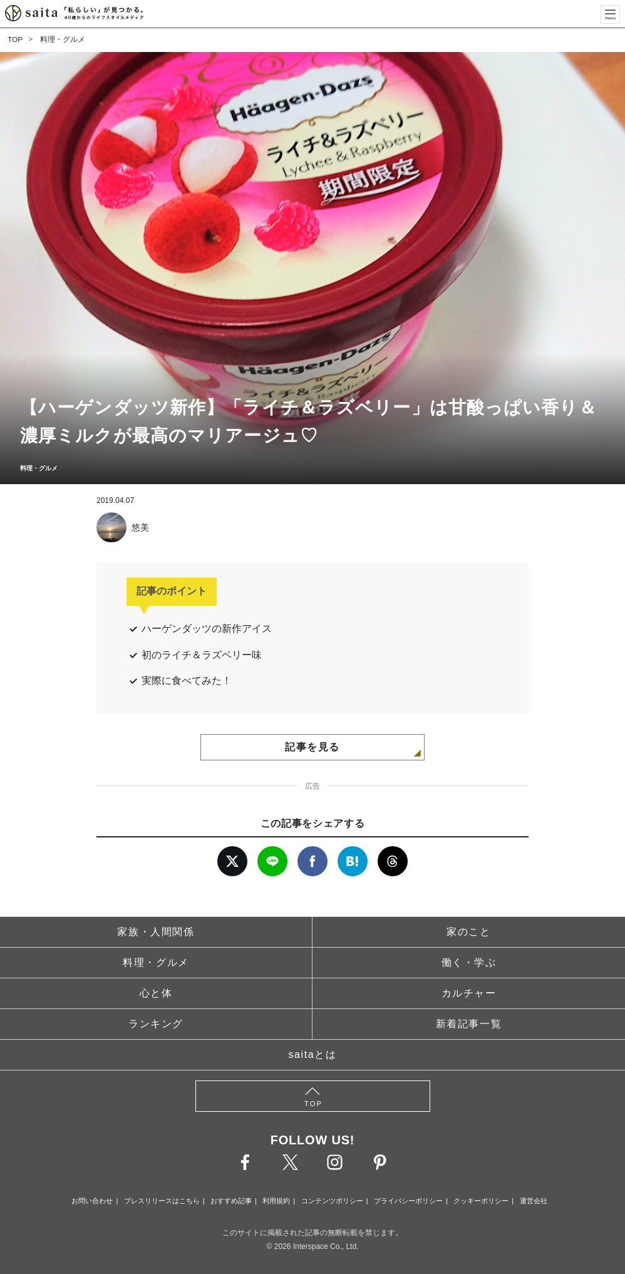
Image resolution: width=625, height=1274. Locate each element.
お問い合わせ (92, 1200)
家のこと (468, 931)
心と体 (156, 993)
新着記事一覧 (469, 1023)
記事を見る (312, 747)
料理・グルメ (62, 39)
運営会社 (533, 1200)
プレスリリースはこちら (162, 1200)
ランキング (155, 1023)
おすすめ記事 (231, 1200)
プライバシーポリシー (408, 1200)
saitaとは (313, 1054)
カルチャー (469, 993)
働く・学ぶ (469, 962)
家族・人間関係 (155, 931)
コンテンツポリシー (332, 1200)
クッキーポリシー (481, 1200)
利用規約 (276, 1200)
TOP (15, 39)
